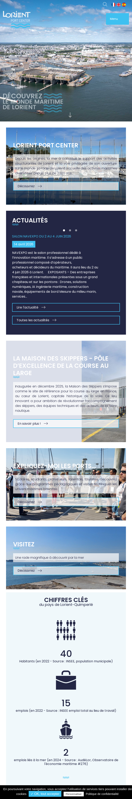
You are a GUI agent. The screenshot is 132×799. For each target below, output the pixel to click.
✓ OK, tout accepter (45, 794)
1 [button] (64, 230)
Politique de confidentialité (102, 794)
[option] (66, 276)
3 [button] (76, 230)
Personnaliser (74, 794)
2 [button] (70, 230)
